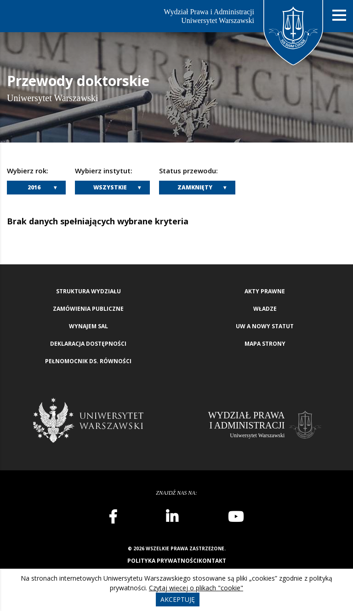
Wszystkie (110, 187)
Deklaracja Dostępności (88, 344)
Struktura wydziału (88, 291)
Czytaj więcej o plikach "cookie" (196, 587)
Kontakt (212, 561)
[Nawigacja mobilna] (339, 15)
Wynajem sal (88, 326)
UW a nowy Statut (265, 326)
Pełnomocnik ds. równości (88, 361)
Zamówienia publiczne (88, 309)
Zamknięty (194, 187)
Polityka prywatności (163, 561)
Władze (265, 309)
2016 (34, 187)
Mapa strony (265, 344)
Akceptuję (177, 599)
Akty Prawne (265, 291)
